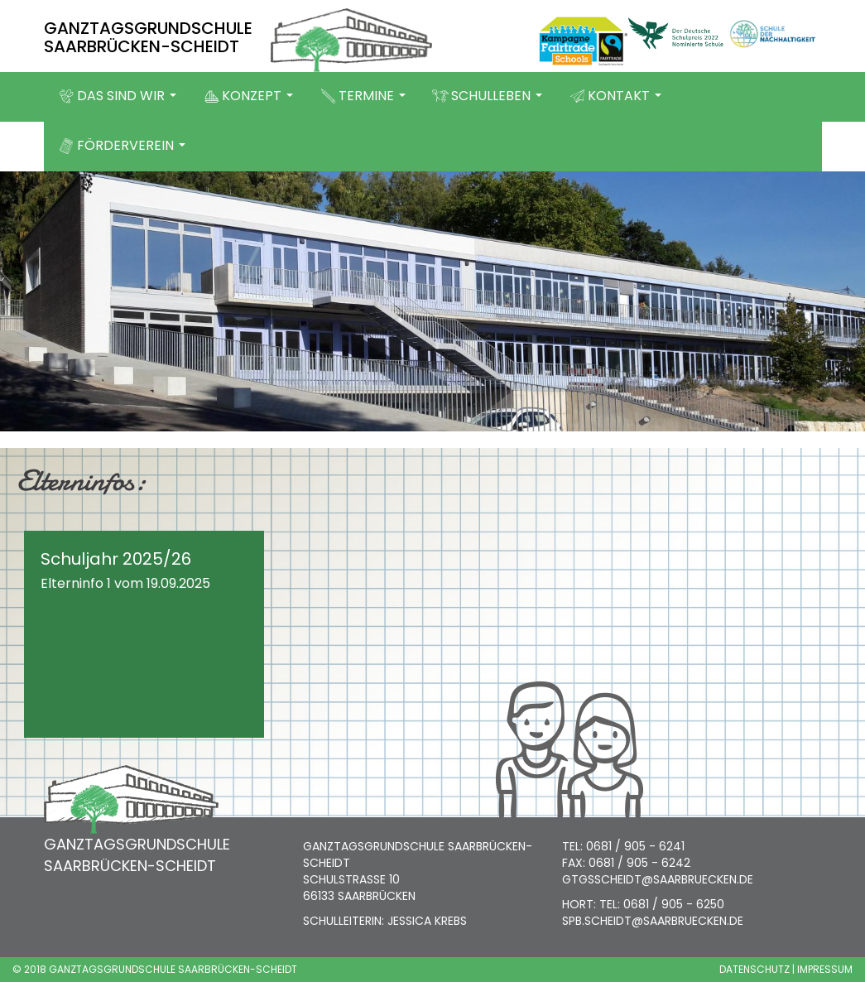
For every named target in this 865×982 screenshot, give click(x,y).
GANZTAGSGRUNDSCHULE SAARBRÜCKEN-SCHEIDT (148, 37)
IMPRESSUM (825, 969)
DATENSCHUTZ (754, 969)
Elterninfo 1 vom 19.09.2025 (125, 583)
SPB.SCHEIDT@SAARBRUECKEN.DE (652, 920)
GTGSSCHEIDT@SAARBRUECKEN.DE (657, 879)
